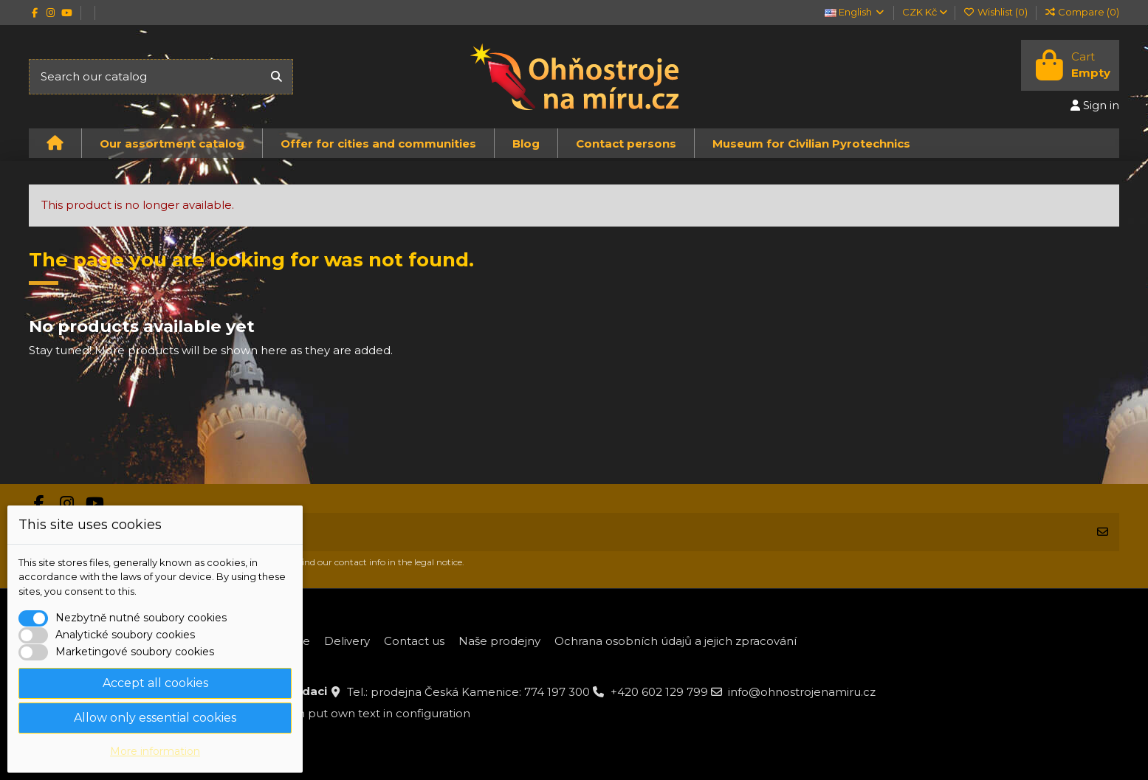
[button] (171, 143)
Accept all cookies (155, 683)
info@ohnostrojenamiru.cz (802, 692)
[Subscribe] (1102, 532)
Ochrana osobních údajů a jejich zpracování (675, 641)
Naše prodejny (499, 641)
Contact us (414, 641)
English (855, 12)
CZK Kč (924, 12)
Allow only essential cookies (155, 718)
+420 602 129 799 (659, 692)
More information (155, 751)
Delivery (347, 641)
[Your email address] (558, 532)
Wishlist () (996, 12)
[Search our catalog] (276, 77)
